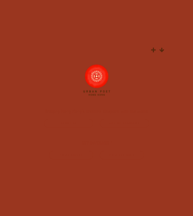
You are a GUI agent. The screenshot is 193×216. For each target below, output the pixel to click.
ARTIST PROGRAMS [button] (124, 123)
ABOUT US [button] (69, 123)
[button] (153, 50)
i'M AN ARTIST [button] (71, 155)
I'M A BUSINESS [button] (122, 155)
